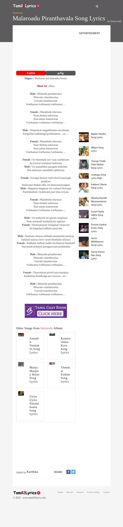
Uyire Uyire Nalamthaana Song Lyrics (34, 405)
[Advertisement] (46, 48)
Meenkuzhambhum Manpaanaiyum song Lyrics (99, 201)
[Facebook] (101, 6)
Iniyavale (116, 21)
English (31, 73)
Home (60, 492)
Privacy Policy (93, 492)
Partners (80, 492)
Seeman (18, 12)
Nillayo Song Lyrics (97, 149)
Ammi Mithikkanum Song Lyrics (97, 241)
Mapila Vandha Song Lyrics (98, 136)
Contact (106, 492)
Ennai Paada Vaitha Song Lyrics (97, 215)
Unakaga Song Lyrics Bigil (98, 176)
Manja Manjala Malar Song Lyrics (35, 374)
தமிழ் (60, 73)
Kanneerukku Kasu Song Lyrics (66, 345)
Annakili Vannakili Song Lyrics (35, 345)
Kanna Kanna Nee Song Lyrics (98, 255)
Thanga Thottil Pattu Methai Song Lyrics (98, 164)
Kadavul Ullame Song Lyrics (99, 186)
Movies (70, 492)
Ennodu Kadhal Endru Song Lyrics (98, 228)
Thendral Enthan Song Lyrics (65, 374)
